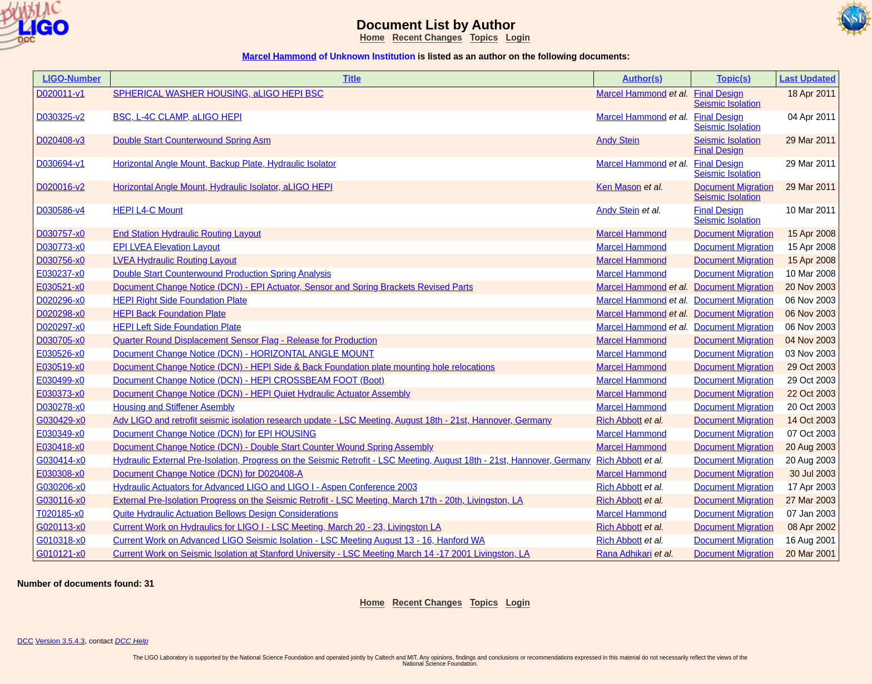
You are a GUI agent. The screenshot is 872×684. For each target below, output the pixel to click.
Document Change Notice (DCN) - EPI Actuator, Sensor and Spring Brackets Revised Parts (293, 287)
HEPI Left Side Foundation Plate (177, 327)
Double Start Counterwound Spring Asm (192, 140)
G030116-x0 (60, 500)
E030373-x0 (60, 393)
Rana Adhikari (624, 553)
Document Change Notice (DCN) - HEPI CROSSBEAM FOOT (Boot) (248, 380)
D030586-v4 (60, 210)
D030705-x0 (60, 340)
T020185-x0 (59, 513)
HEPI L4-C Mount (147, 210)
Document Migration (734, 187)
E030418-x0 (60, 447)
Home (372, 37)
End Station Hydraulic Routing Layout (187, 233)
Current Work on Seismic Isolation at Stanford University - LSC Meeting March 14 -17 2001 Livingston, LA (321, 553)
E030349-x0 (60, 433)
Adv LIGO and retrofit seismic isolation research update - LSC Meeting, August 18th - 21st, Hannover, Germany (332, 420)
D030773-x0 (60, 247)
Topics (484, 37)
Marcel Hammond (279, 56)
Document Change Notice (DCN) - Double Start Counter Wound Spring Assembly (273, 447)
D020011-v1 (60, 93)
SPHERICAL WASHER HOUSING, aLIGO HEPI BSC (218, 93)
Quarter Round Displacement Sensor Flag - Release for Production (245, 340)
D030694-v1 (60, 163)
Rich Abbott (619, 420)
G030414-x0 (60, 460)
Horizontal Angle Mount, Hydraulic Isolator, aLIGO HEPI (223, 187)
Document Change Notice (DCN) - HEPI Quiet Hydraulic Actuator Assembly (261, 393)
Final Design (719, 93)
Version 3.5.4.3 (60, 641)
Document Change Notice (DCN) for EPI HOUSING (214, 433)
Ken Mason (618, 187)
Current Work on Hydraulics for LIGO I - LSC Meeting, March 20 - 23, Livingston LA (277, 527)
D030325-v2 (60, 117)
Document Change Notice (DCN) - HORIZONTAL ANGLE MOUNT (243, 353)
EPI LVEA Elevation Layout (166, 247)
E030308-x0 (60, 473)
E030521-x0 (60, 287)
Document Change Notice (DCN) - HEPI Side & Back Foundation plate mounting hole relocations (304, 367)
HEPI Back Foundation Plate (169, 313)
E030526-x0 (60, 353)
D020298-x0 (60, 313)
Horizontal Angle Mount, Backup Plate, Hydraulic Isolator (224, 163)
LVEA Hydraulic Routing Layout (174, 260)
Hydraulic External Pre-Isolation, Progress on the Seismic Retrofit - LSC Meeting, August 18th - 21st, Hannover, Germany (352, 460)
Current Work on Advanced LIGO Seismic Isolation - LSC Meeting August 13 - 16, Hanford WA (299, 540)
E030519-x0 (60, 367)
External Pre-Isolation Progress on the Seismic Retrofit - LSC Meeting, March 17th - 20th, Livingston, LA (318, 500)
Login (518, 37)
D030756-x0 (60, 260)
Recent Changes (427, 37)
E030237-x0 (60, 273)
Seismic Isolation (727, 103)
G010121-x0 (60, 553)
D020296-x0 (60, 300)
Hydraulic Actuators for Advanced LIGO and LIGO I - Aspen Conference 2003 (265, 487)
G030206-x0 (60, 487)
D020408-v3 (60, 140)
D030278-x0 (60, 407)
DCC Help (131, 641)
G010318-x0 (60, 540)
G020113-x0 (60, 527)
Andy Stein (617, 140)
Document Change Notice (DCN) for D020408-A (208, 473)
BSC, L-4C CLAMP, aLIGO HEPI (177, 117)
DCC (25, 641)
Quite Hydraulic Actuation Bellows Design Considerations (225, 513)
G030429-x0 (60, 420)
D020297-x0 (60, 327)
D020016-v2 (60, 187)
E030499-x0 (60, 380)
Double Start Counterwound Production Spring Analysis (222, 273)
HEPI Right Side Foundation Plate (180, 300)
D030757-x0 (60, 233)
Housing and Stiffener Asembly (174, 407)
